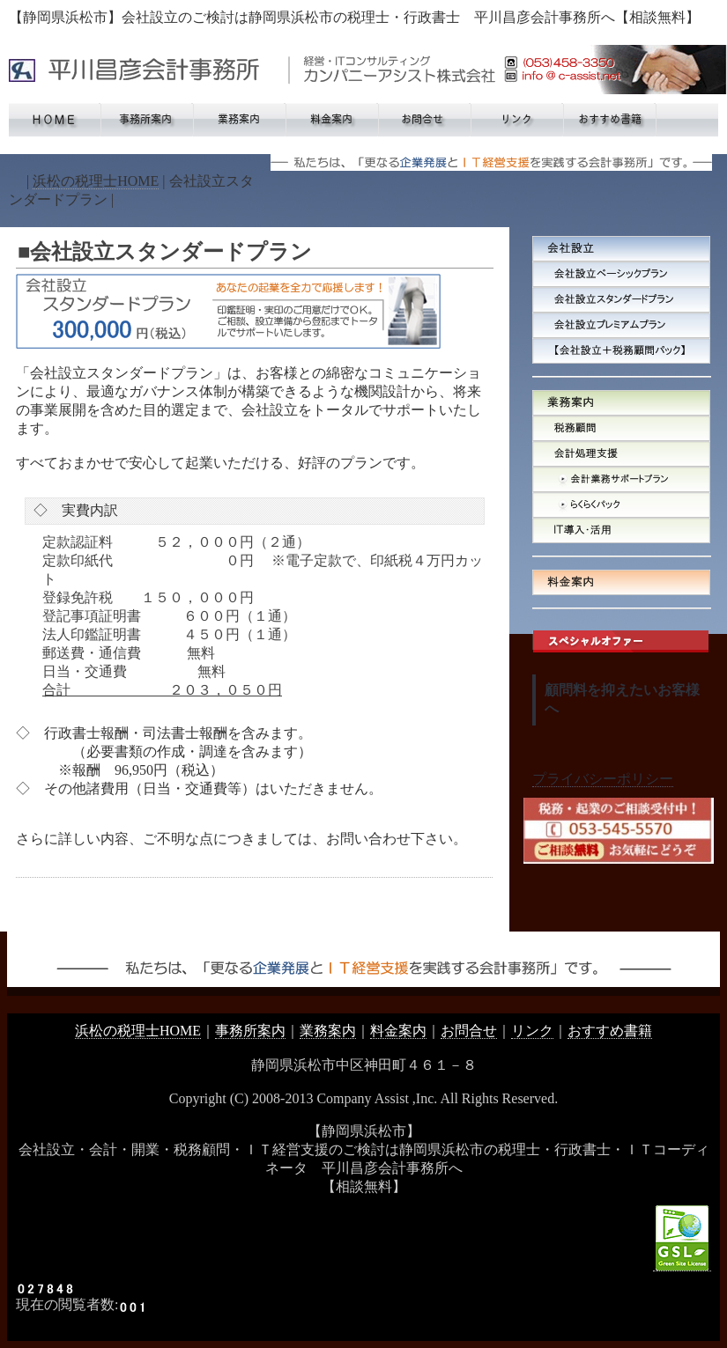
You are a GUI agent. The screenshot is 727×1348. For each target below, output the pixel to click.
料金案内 (398, 1030)
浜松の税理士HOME (96, 180)
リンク (532, 1030)
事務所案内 (250, 1030)
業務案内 (328, 1030)
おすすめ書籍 (610, 1030)
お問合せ (469, 1030)
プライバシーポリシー (602, 778)
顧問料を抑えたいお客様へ (622, 699)
